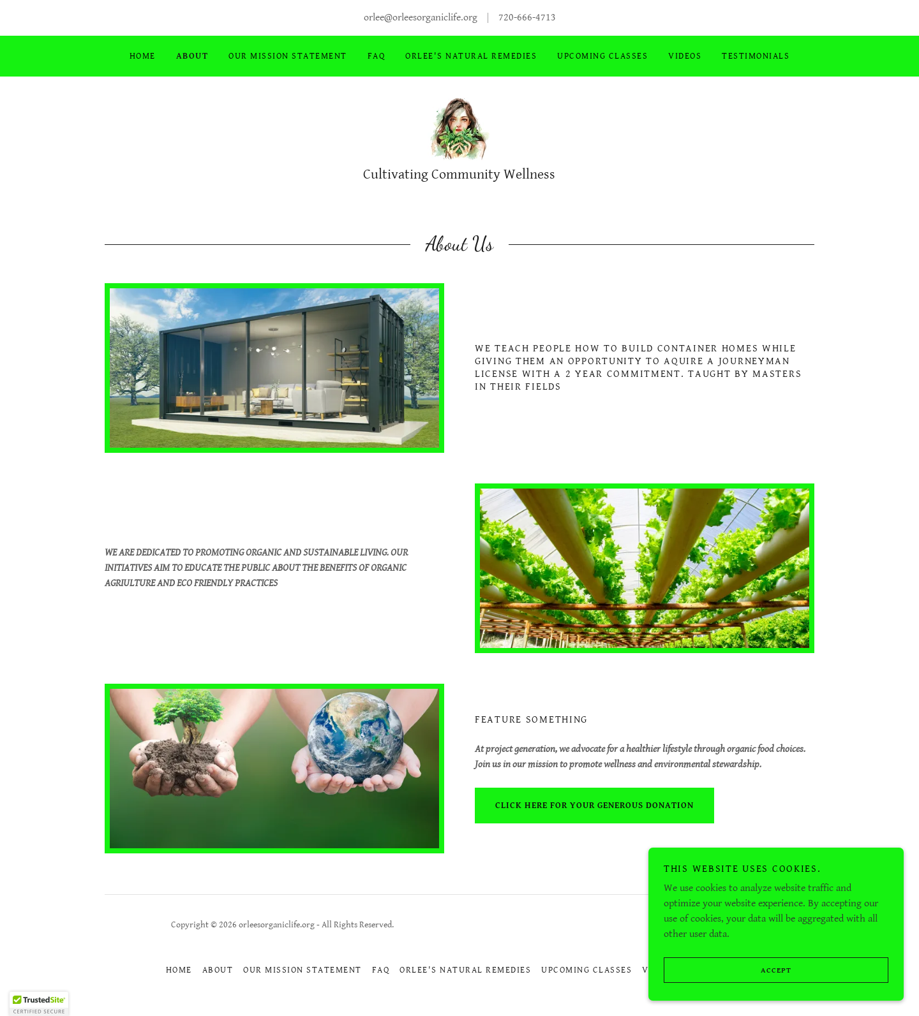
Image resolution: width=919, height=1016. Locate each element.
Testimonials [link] (755, 56)
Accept (727, 996)
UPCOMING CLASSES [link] (602, 56)
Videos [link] (684, 56)
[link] (459, 128)
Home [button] (179, 970)
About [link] (192, 56)
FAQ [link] (376, 56)
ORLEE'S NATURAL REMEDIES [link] (471, 56)
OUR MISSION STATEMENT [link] (287, 56)
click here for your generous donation (594, 805)
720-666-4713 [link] (527, 17)
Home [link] (143, 56)
